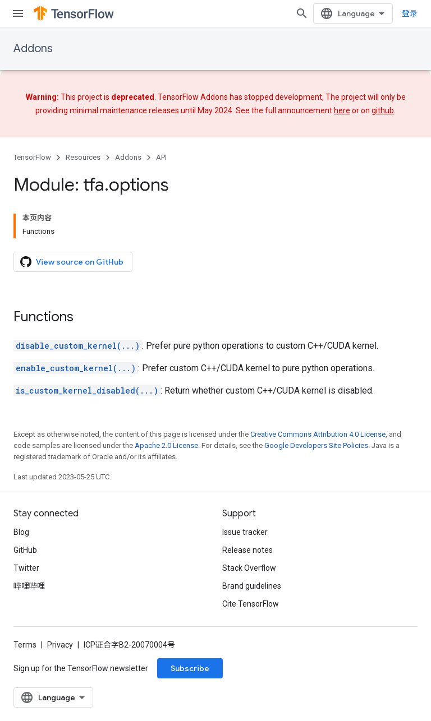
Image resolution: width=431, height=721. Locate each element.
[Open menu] (18, 13)
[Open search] (302, 13)
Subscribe (190, 668)
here (342, 110)
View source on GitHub (71, 261)
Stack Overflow (249, 567)
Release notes (247, 550)
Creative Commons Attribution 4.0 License (318, 434)
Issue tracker (245, 532)
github (383, 110)
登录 (410, 13)
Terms (24, 644)
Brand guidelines (251, 585)
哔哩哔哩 (29, 585)
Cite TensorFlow (250, 603)
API (161, 157)
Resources (83, 157)
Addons (33, 48)
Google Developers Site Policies (316, 445)
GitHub (25, 550)
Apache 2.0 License (166, 445)
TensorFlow (32, 157)
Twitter (26, 567)
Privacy (60, 644)
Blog (21, 532)
